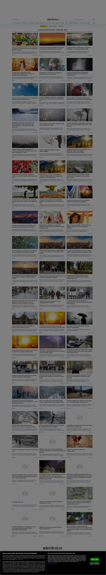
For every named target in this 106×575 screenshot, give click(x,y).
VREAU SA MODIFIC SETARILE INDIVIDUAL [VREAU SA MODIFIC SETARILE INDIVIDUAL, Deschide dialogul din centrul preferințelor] (95, 563)
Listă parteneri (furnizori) (53, 562)
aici (17, 567)
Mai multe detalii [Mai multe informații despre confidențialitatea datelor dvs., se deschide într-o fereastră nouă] (19, 559)
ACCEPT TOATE (94, 559)
